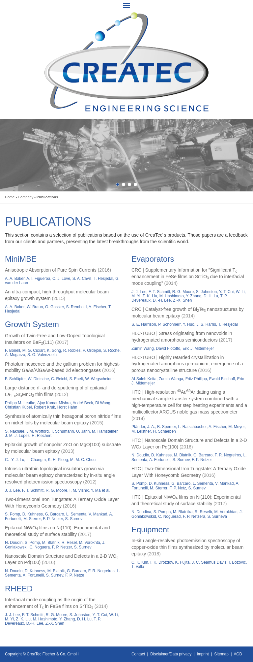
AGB (238, 654)
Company (25, 197)
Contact (138, 654)
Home (9, 197)
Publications (47, 197)
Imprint (203, 654)
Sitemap (221, 654)
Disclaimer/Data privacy (170, 654)
